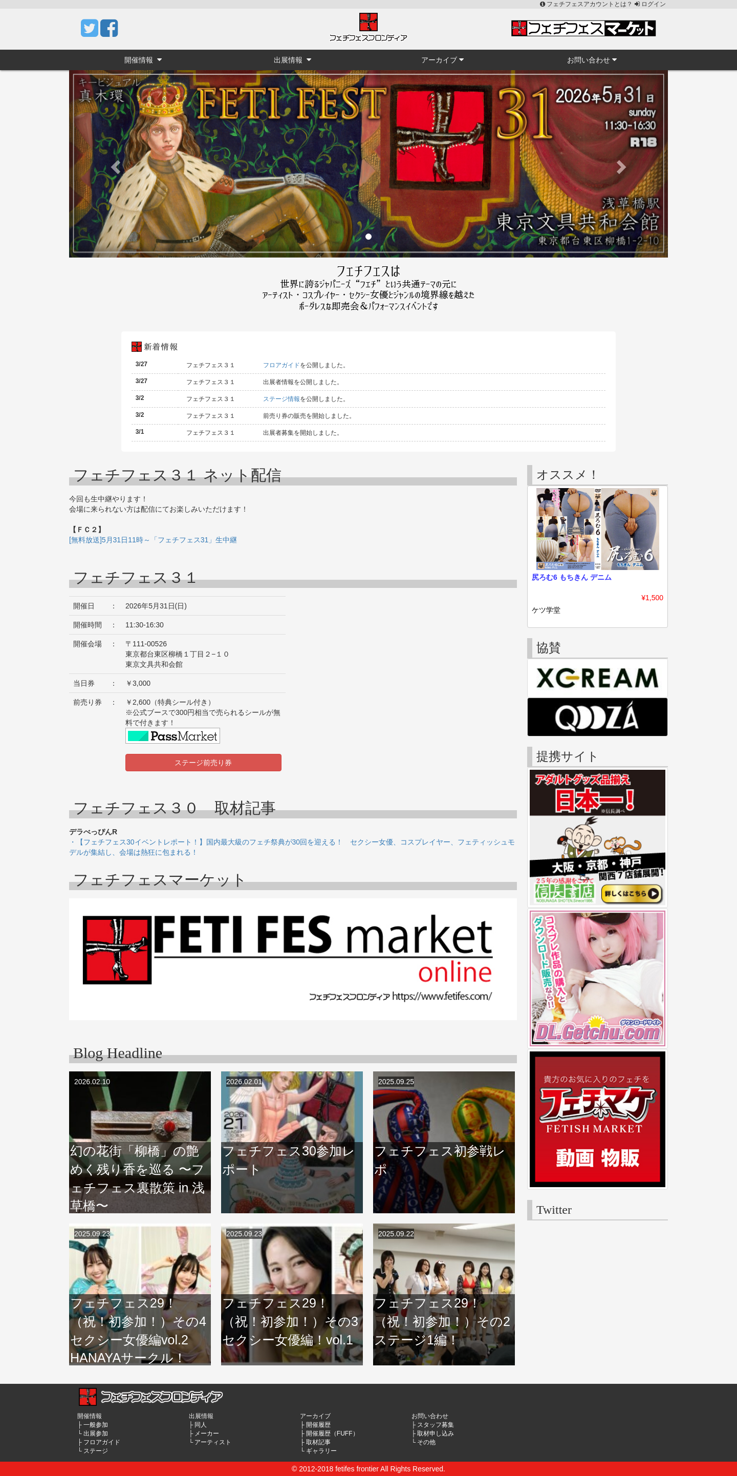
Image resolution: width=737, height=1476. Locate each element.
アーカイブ (442, 59)
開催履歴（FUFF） (332, 1433)
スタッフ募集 (435, 1424)
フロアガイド (281, 365)
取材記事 (318, 1442)
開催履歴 (318, 1424)
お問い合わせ (592, 59)
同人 (200, 1424)
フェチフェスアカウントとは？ (587, 4)
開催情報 (143, 59)
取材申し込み (435, 1433)
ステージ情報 (281, 399)
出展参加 (95, 1433)
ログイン (650, 4)
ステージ (95, 1450)
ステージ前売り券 (203, 762)
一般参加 (95, 1424)
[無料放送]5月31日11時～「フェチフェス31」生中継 (153, 540)
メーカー (206, 1433)
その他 (426, 1442)
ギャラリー (321, 1450)
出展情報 (292, 59)
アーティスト (212, 1442)
